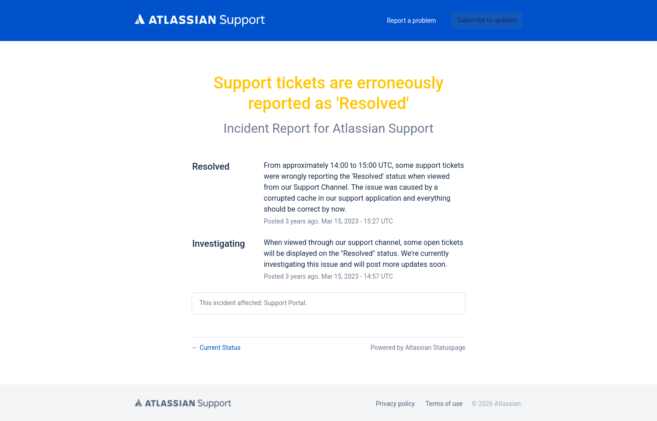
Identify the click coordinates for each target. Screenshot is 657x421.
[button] (486, 20)
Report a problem (411, 20)
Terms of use (444, 403)
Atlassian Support (383, 128)
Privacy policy (395, 403)
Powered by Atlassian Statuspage (417, 347)
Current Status (216, 347)
